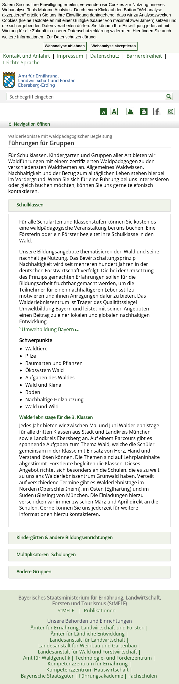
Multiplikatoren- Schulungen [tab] (44, 554)
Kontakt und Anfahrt (26, 55)
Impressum (70, 55)
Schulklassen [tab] (27, 204)
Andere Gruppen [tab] (31, 571)
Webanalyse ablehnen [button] (65, 46)
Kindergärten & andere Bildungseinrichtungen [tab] (62, 537)
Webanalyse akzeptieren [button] (113, 46)
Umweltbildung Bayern (51, 329)
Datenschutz (105, 55)
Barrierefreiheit (144, 55)
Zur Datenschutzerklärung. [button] (71, 36)
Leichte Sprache (21, 62)
